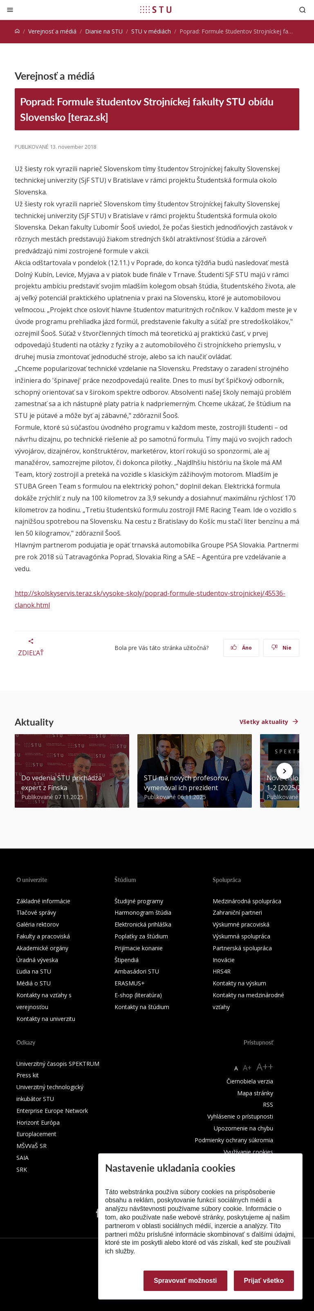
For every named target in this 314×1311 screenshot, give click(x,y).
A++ (264, 1066)
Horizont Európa (38, 1122)
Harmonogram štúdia (142, 912)
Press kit (27, 1075)
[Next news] (284, 771)
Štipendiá (126, 960)
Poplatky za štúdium (141, 936)
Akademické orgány (42, 948)
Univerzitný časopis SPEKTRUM (57, 1064)
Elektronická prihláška (142, 924)
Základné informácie (43, 901)
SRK (21, 1169)
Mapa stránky (255, 1093)
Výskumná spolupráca (241, 936)
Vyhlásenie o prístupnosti (240, 1116)
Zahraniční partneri (237, 912)
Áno (241, 647)
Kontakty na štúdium (141, 1007)
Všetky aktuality (264, 722)
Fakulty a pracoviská (43, 936)
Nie (281, 647)
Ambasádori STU (136, 971)
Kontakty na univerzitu (45, 1019)
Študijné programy (138, 901)
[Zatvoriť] (10, 9)
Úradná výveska (37, 960)
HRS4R (222, 971)
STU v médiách (151, 31)
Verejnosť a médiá (52, 31)
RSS (268, 1104)
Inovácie (224, 960)
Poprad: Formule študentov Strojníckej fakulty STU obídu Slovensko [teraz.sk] (147, 109)
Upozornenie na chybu (243, 1128)
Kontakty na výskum (239, 983)
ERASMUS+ (129, 983)
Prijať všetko (264, 1280)
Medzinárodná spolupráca (247, 901)
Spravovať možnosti (185, 1280)
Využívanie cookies (248, 1152)
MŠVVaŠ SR (31, 1146)
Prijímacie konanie (138, 948)
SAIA (22, 1157)
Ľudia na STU (33, 971)
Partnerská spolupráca (242, 948)
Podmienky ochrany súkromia (234, 1140)
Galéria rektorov (37, 924)
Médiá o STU (33, 983)
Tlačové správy (36, 912)
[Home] (17, 31)
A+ (247, 1067)
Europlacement (36, 1134)
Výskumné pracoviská (241, 924)
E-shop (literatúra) (138, 995)
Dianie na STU (104, 31)
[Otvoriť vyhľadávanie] (302, 9)
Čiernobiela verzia (250, 1081)
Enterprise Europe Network (52, 1110)
